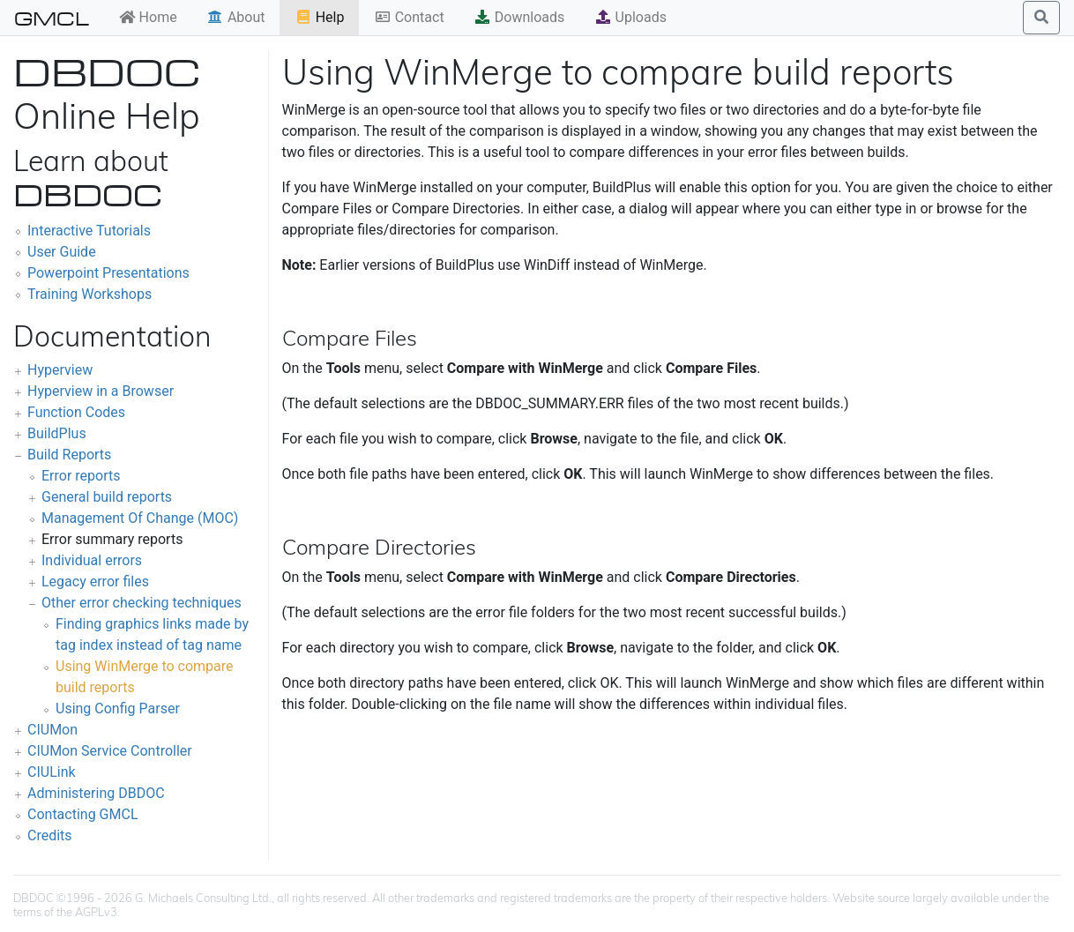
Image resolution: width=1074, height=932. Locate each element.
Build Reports (69, 454)
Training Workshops (89, 294)
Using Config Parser (118, 708)
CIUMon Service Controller (109, 750)
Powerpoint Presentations (108, 273)
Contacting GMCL (82, 814)
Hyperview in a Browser (100, 391)
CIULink (51, 772)
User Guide (61, 251)
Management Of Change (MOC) (139, 518)
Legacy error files (95, 581)
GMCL (51, 17)
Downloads (519, 17)
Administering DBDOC (96, 793)
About (235, 17)
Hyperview (60, 370)
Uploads (630, 17)
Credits (49, 835)
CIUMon (52, 729)
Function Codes (76, 412)
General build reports (106, 496)
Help (320, 17)
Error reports (80, 475)
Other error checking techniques (141, 602)
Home (147, 17)
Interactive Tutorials (89, 230)
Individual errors (91, 560)
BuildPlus (56, 433)
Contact (409, 17)
